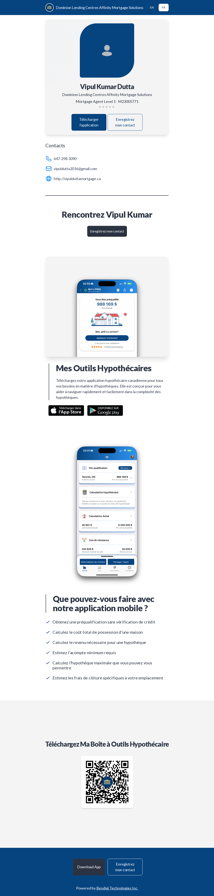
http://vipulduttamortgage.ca (77, 178)
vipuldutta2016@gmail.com (75, 168)
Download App (89, 866)
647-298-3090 (65, 158)
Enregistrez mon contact (125, 122)
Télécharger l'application (89, 122)
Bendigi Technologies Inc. (117, 888)
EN (152, 7)
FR (163, 7)
